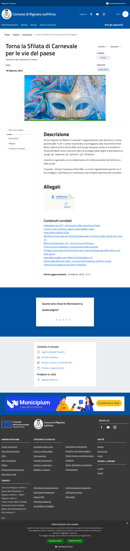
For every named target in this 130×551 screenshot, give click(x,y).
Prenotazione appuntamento (46, 487)
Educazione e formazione (76, 446)
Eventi (100, 473)
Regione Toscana (9, 3)
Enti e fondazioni (9, 460)
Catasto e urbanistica (43, 465)
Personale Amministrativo (13, 469)
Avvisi (100, 455)
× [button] (127, 523)
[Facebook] (90, 14)
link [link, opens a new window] (89, 536)
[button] (65, 546)
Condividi (103, 46)
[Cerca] (125, 14)
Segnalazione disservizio (44, 492)
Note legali (70, 497)
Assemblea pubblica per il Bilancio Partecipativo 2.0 (68, 257)
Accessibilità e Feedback (44, 506)
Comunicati (27, 34)
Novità (16, 34)
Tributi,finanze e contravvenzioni (80, 455)
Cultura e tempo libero (43, 451)
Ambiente (70, 460)
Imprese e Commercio (43, 460)
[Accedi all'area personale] (115, 3)
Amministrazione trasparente (78, 487)
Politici (4, 465)
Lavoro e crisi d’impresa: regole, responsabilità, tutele (69, 229)
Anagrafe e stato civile (43, 446)
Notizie (101, 446)
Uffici (4, 455)
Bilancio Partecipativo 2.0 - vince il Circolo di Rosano (69, 243)
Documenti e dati (9, 474)
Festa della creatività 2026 (56, 232)
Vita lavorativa (40, 455)
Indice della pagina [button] (16, 130)
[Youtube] (96, 14)
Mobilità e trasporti (42, 469)
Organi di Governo (9, 446)
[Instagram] (102, 14)
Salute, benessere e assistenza (79, 465)
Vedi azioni (116, 46)
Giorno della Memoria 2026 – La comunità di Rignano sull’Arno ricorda (77, 261)
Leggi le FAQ (39, 497)
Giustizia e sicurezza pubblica (78, 451)
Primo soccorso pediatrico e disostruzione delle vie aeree (71, 247)
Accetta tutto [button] (55, 541)
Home (7, 34)
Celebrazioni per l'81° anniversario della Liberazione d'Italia (72, 225)
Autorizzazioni (72, 469)
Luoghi (100, 468)
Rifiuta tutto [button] (75, 541)
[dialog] (65, 536)
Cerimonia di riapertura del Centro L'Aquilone (65, 264)
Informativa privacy (74, 492)
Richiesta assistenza (42, 501)
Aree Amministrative (11, 451)
